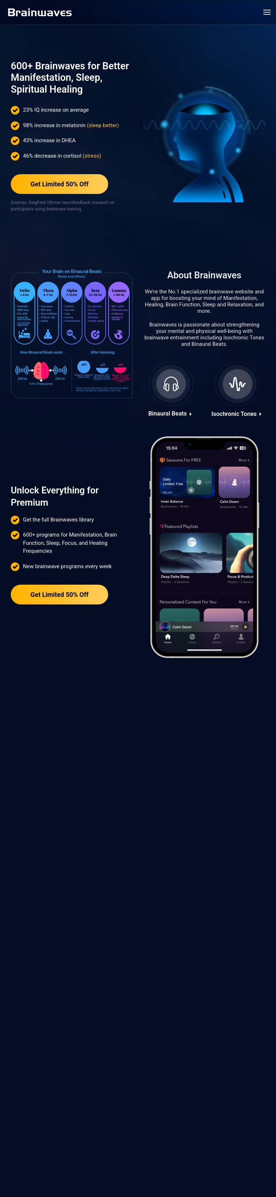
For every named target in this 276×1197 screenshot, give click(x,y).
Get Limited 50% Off (60, 184)
